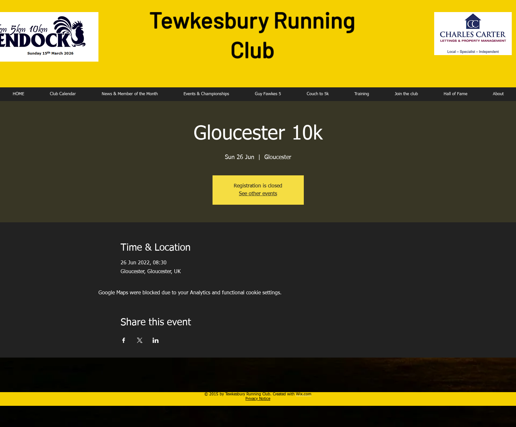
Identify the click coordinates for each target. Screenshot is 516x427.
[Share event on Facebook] (124, 340)
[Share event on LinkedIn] (156, 340)
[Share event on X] (140, 340)
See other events (258, 194)
